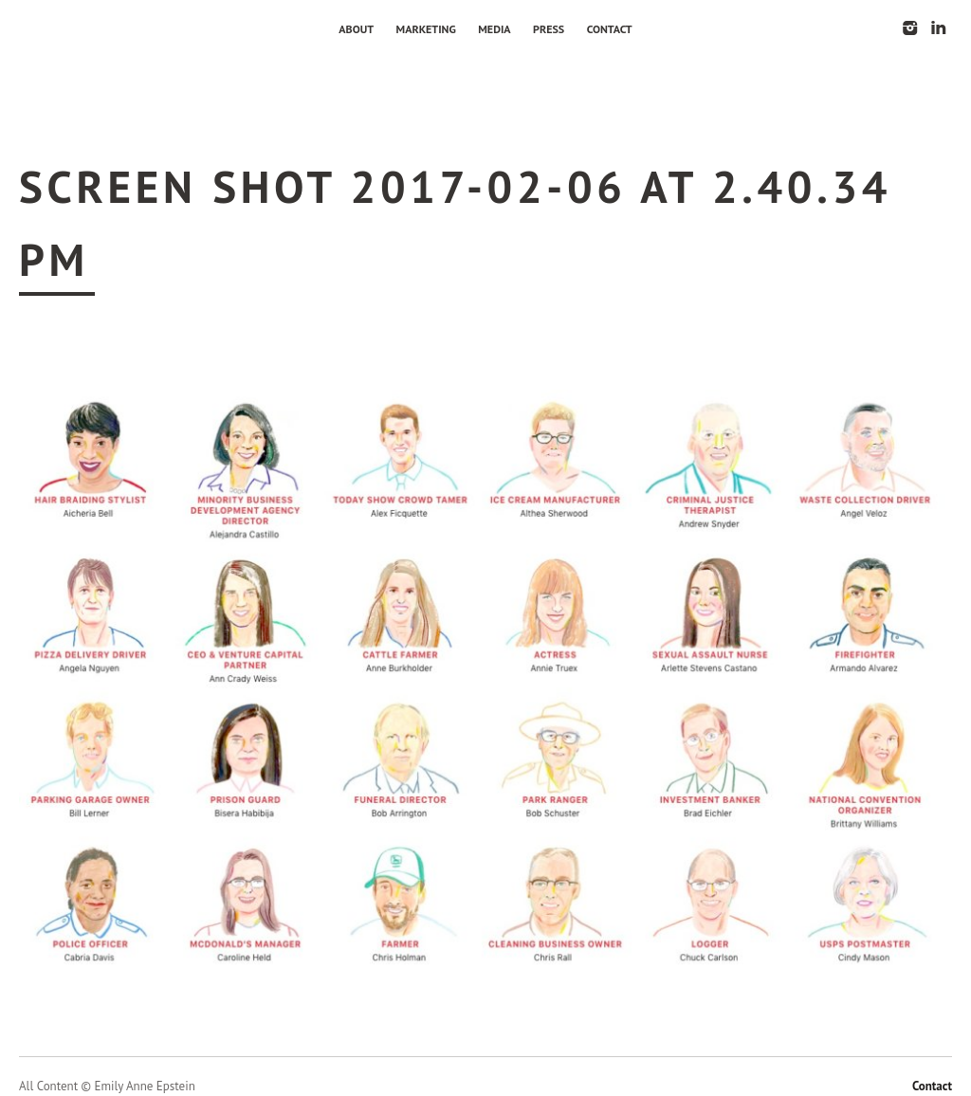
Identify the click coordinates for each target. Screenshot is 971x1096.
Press (548, 29)
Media (494, 29)
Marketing (426, 29)
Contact (609, 29)
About (356, 29)
